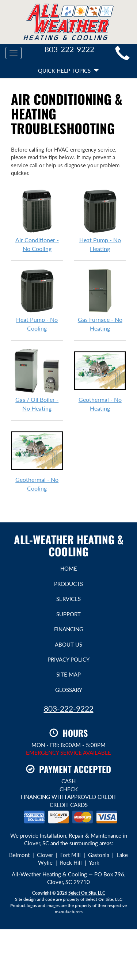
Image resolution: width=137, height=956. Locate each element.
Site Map (68, 674)
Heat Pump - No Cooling (37, 300)
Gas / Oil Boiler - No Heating (37, 380)
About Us (68, 644)
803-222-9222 (69, 708)
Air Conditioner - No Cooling (37, 220)
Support (68, 614)
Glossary (68, 689)
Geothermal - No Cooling (37, 460)
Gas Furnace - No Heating (100, 300)
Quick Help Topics (68, 70)
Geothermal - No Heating (100, 380)
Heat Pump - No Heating (100, 220)
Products (68, 583)
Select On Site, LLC (86, 893)
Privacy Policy (68, 659)
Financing (68, 629)
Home (68, 568)
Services (68, 598)
